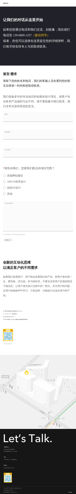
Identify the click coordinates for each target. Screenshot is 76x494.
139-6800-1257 (22, 35)
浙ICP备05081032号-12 (9, 490)
